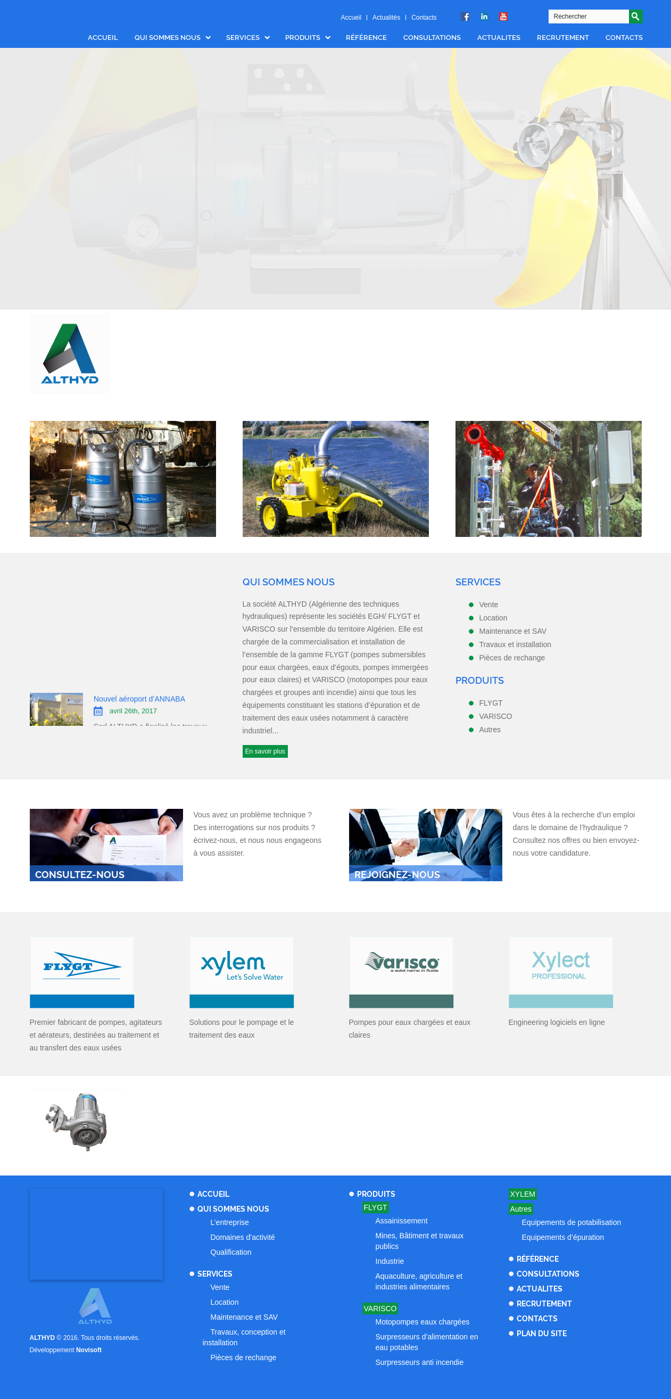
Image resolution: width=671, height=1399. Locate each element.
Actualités (386, 17)
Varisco (380, 1308)
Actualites (498, 38)
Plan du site (542, 1333)
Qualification (231, 1252)
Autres (521, 1209)
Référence (366, 38)
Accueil (351, 17)
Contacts (423, 17)
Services (243, 38)
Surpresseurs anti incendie (420, 1362)
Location (225, 1302)
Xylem (522, 1194)
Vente (220, 1287)
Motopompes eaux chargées (423, 1322)
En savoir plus (265, 751)
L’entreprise (230, 1222)
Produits (302, 38)
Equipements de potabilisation (572, 1222)
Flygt (375, 1207)
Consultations (432, 38)
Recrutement (563, 38)
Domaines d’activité (243, 1237)
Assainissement (402, 1220)
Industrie (390, 1261)
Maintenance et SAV (244, 1317)
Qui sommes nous (168, 38)
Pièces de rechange (244, 1357)
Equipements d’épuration (563, 1237)
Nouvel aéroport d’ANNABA (139, 706)
